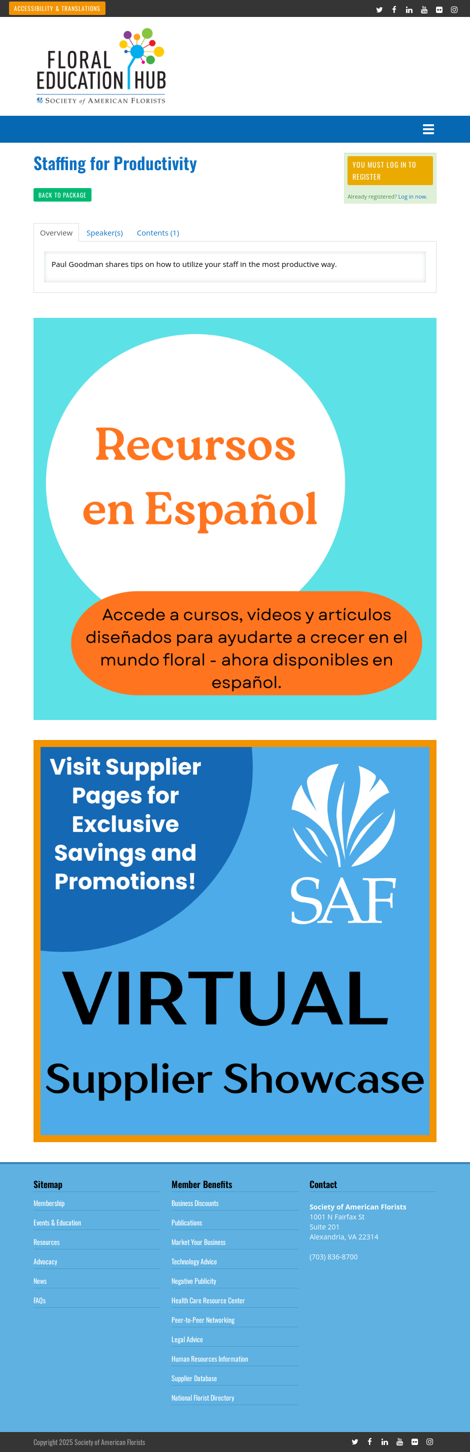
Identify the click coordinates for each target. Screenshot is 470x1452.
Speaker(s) (104, 233)
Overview (56, 233)
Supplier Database (194, 1378)
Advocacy (45, 1261)
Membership (49, 1203)
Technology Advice (194, 1261)
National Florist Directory (203, 1397)
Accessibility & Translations (57, 8)
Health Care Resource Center (208, 1300)
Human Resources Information (210, 1358)
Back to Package (62, 195)
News (40, 1280)
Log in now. (413, 196)
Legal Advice (187, 1339)
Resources (47, 1241)
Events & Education (57, 1222)
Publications (187, 1222)
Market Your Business (199, 1241)
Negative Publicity (194, 1280)
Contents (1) (158, 233)
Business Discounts (195, 1203)
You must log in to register (384, 170)
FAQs (40, 1300)
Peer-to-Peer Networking (203, 1319)
